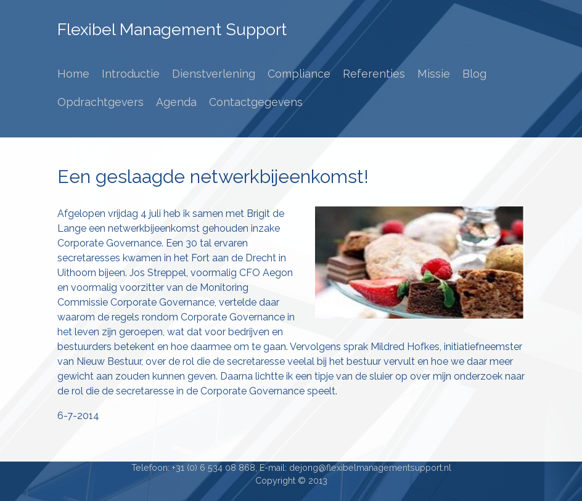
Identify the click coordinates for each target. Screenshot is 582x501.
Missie (433, 73)
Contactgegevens (256, 102)
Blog (474, 73)
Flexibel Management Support (172, 29)
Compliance (299, 73)
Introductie (131, 73)
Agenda (176, 102)
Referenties (374, 73)
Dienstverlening (213, 73)
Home (73, 73)
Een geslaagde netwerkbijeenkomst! (213, 176)
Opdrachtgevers (100, 102)
